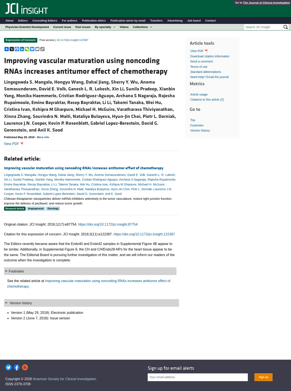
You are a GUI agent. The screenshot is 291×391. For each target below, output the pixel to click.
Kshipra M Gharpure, (54, 109)
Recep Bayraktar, (84, 103)
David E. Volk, (53, 89)
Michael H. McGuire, (96, 109)
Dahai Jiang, (98, 82)
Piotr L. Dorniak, (159, 116)
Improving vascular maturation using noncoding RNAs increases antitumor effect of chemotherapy (83, 168)
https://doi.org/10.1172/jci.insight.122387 (144, 234)
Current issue (62, 27)
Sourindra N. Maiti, (53, 116)
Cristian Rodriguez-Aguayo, (87, 96)
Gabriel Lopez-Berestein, (115, 123)
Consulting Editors (44, 20)
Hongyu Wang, (70, 82)
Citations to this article (207, 99)
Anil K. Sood (50, 130)
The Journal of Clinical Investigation (266, 2)
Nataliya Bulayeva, (92, 116)
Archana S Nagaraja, (137, 96)
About (10, 20)
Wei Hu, (154, 103)
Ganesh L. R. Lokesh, (90, 89)
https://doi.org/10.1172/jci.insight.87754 (107, 224)
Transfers (156, 20)
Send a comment (201, 61)
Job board (194, 20)
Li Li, (107, 103)
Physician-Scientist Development (27, 27)
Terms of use (198, 66)
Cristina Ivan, (18, 109)
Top (192, 120)
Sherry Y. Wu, (125, 82)
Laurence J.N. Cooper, (26, 123)
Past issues (83, 27)
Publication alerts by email (128, 20)
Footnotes (197, 125)
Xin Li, (119, 89)
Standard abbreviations (205, 72)
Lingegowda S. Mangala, (29, 82)
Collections (140, 27)
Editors (23, 20)
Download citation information (210, 56)
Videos (124, 27)
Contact (210, 20)
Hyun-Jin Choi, (127, 116)
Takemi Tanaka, (129, 103)
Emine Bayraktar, (49, 103)
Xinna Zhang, (18, 116)
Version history (200, 130)
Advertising (175, 20)
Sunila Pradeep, (142, 89)
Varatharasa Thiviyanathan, (145, 109)
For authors (69, 20)
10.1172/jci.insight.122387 (72, 40)
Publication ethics (94, 20)
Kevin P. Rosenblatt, (69, 123)
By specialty (103, 27)
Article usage (199, 94)
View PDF (14, 144)
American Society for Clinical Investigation (64, 379)
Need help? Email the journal (209, 77)
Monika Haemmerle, (37, 96)
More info (43, 137)
